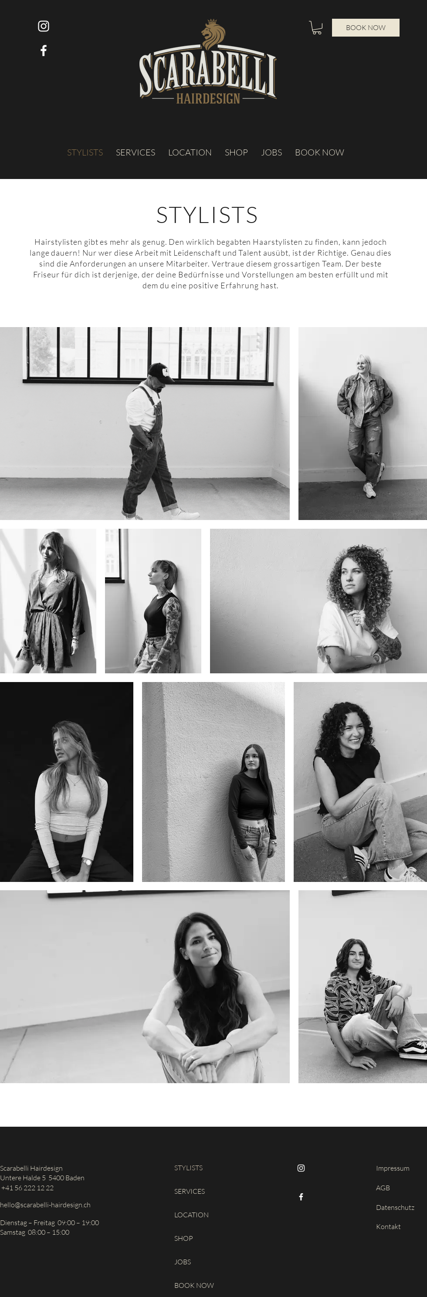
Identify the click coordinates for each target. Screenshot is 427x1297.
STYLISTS (188, 1167)
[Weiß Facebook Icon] (43, 50)
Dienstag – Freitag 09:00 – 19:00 (49, 1222)
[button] (317, 27)
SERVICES (189, 1191)
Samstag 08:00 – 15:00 (34, 1232)
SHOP (183, 1238)
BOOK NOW (194, 1285)
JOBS (182, 1261)
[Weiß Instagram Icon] (43, 26)
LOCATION (191, 1214)
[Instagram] (301, 1168)
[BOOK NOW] (366, 28)
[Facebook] (301, 1197)
